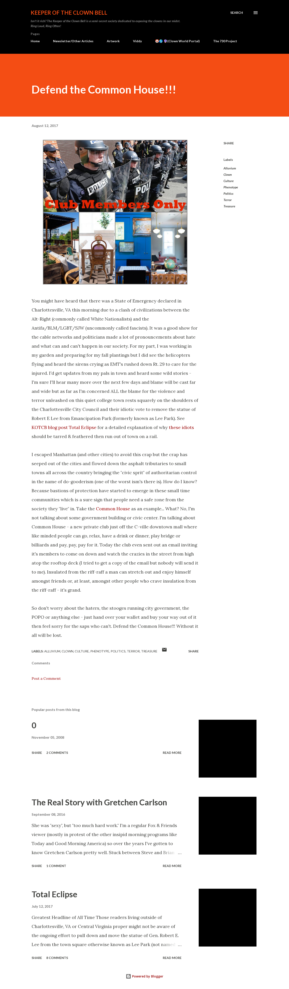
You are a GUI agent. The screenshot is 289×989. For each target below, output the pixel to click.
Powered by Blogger (144, 976)
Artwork (113, 41)
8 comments (57, 958)
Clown (228, 174)
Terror (228, 200)
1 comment (56, 866)
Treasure (229, 206)
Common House (113, 508)
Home (35, 41)
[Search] (236, 12)
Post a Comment (46, 678)
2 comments (57, 753)
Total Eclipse (54, 894)
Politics (228, 193)
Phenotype (231, 187)
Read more (172, 753)
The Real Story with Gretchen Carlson (99, 802)
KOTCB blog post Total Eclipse (64, 427)
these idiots (181, 427)
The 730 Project (225, 41)
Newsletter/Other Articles (73, 41)
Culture (229, 181)
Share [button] (229, 143)
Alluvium (230, 168)
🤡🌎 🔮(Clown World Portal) (177, 41)
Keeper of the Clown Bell (69, 12)
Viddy (137, 41)
